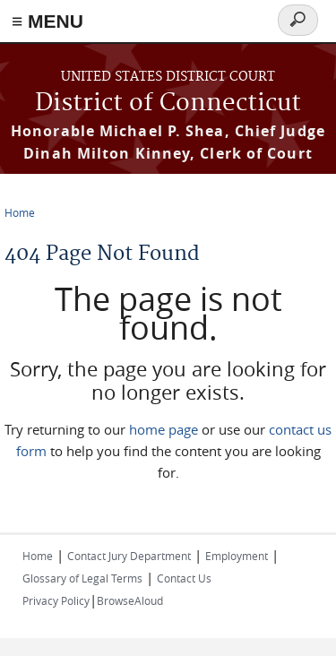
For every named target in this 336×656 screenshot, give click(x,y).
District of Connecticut (168, 103)
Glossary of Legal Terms (82, 578)
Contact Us (184, 578)
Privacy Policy (56, 600)
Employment (236, 555)
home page (163, 429)
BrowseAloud (130, 600)
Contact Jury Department (129, 555)
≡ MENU (47, 21)
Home (19, 212)
